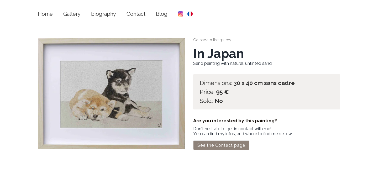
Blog (161, 14)
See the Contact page (221, 145)
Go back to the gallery (212, 40)
